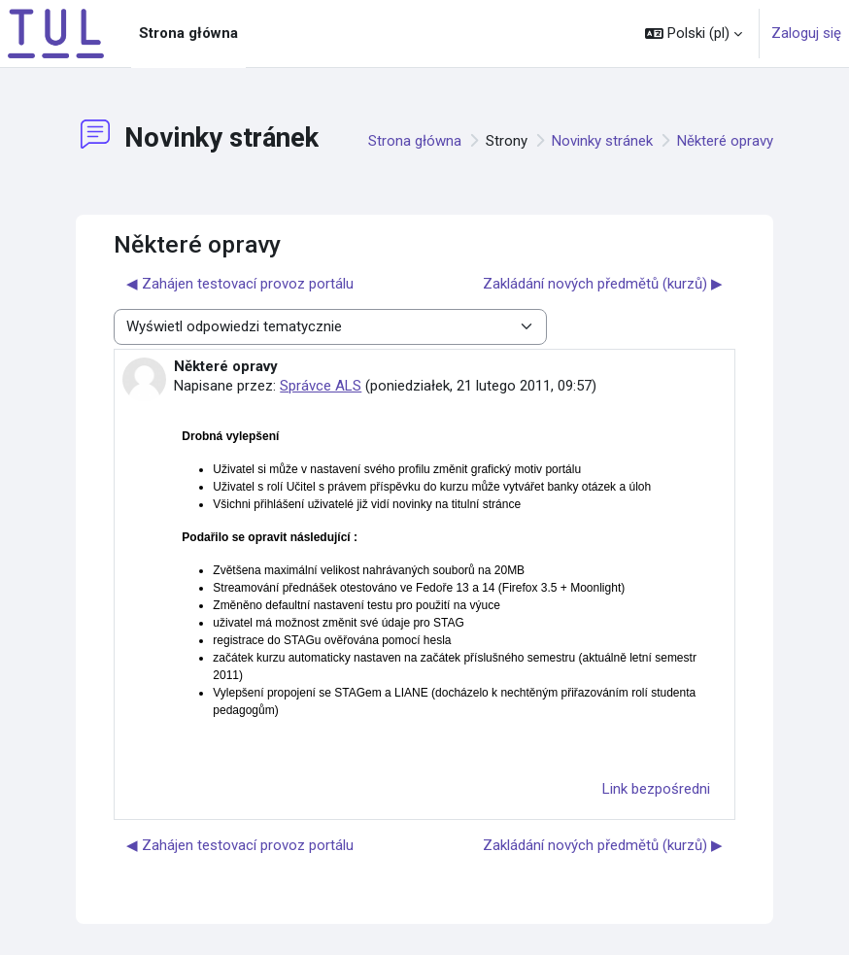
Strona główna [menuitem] (188, 33)
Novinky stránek (602, 141)
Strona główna (414, 141)
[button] (693, 33)
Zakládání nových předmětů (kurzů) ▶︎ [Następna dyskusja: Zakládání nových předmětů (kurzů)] (603, 283)
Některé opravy (725, 141)
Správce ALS (320, 385)
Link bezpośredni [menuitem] (656, 789)
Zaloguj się (806, 33)
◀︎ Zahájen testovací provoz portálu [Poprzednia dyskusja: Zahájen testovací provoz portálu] (240, 283)
